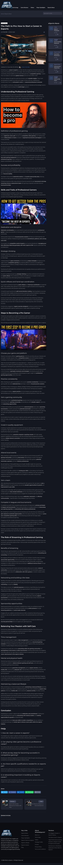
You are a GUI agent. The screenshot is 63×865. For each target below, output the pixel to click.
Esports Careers (25, 845)
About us (37, 835)
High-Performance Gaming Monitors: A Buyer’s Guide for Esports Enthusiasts (55, 841)
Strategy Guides (56, 40)
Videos (32, 7)
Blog (22, 847)
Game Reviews (24, 7)
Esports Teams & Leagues (27, 840)
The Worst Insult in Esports (55, 837)
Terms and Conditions (40, 849)
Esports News (51, 7)
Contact (37, 844)
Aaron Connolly (24, 67)
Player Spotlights (41, 7)
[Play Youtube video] (23, 115)
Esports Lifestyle (25, 842)
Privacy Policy (38, 846)
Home (8, 7)
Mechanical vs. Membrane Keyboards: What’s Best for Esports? (55, 847)
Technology (15, 7)
